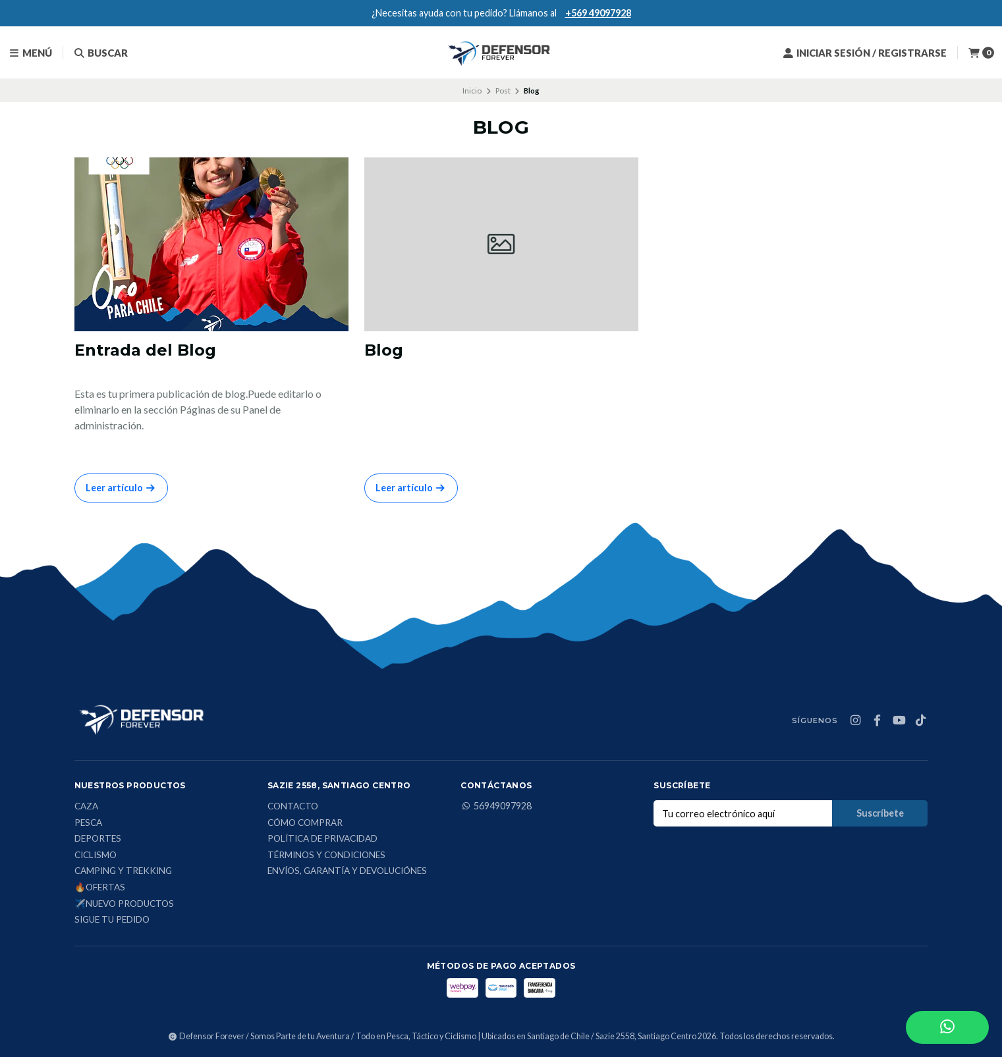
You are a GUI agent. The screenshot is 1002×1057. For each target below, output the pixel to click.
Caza (86, 806)
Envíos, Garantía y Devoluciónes (347, 871)
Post (503, 90)
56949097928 (496, 806)
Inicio (472, 90)
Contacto (292, 806)
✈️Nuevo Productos (124, 904)
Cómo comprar (305, 823)
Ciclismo (95, 855)
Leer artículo (121, 487)
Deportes (97, 839)
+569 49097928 (598, 12)
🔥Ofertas (99, 887)
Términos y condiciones (326, 855)
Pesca (88, 823)
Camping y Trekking (123, 871)
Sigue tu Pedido (112, 920)
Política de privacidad (322, 839)
